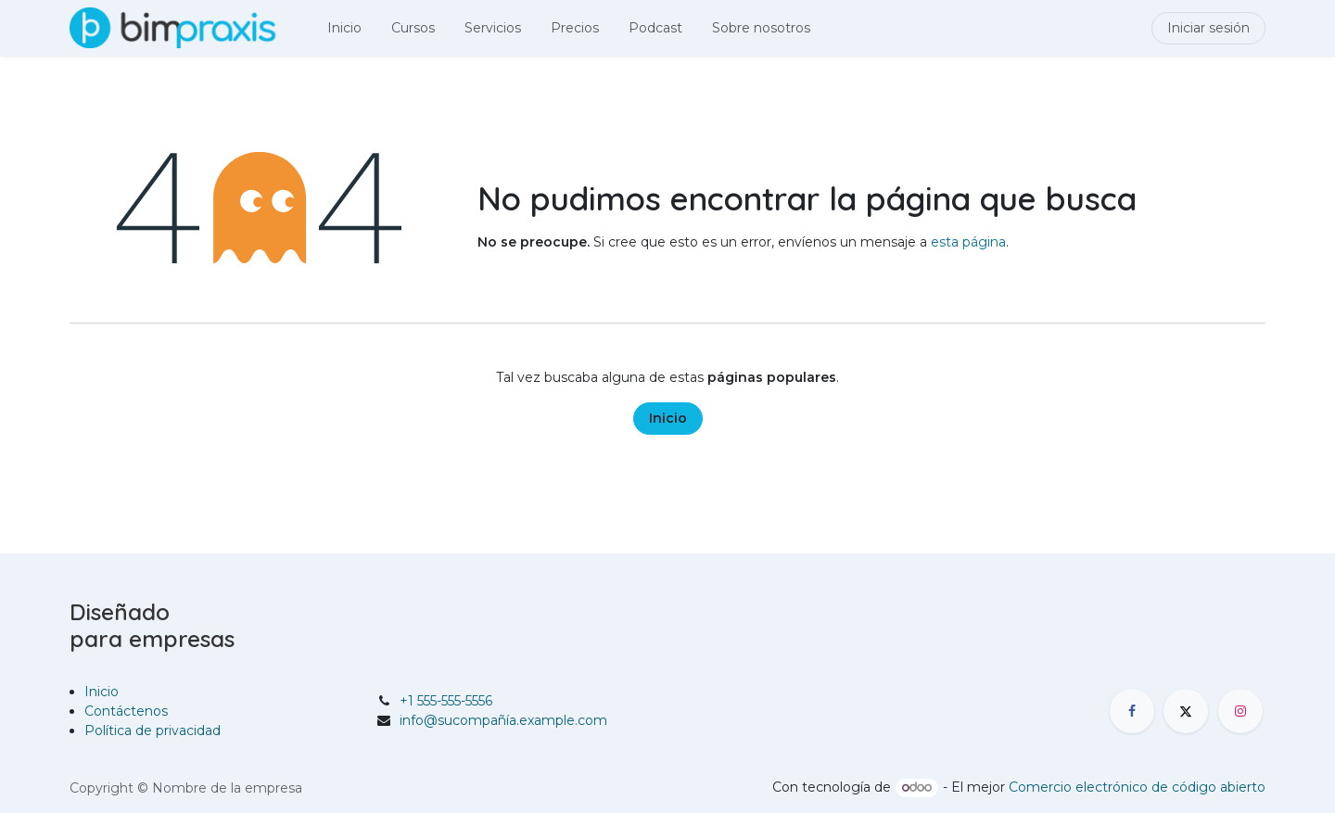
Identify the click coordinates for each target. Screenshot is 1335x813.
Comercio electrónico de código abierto (1137, 787)
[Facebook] (1132, 711)
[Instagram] (1240, 711)
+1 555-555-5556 (446, 700)
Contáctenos (126, 711)
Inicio (668, 418)
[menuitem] (344, 28)
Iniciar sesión (1208, 27)
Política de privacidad (152, 730)
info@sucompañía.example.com (503, 720)
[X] (1185, 711)
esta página (968, 242)
